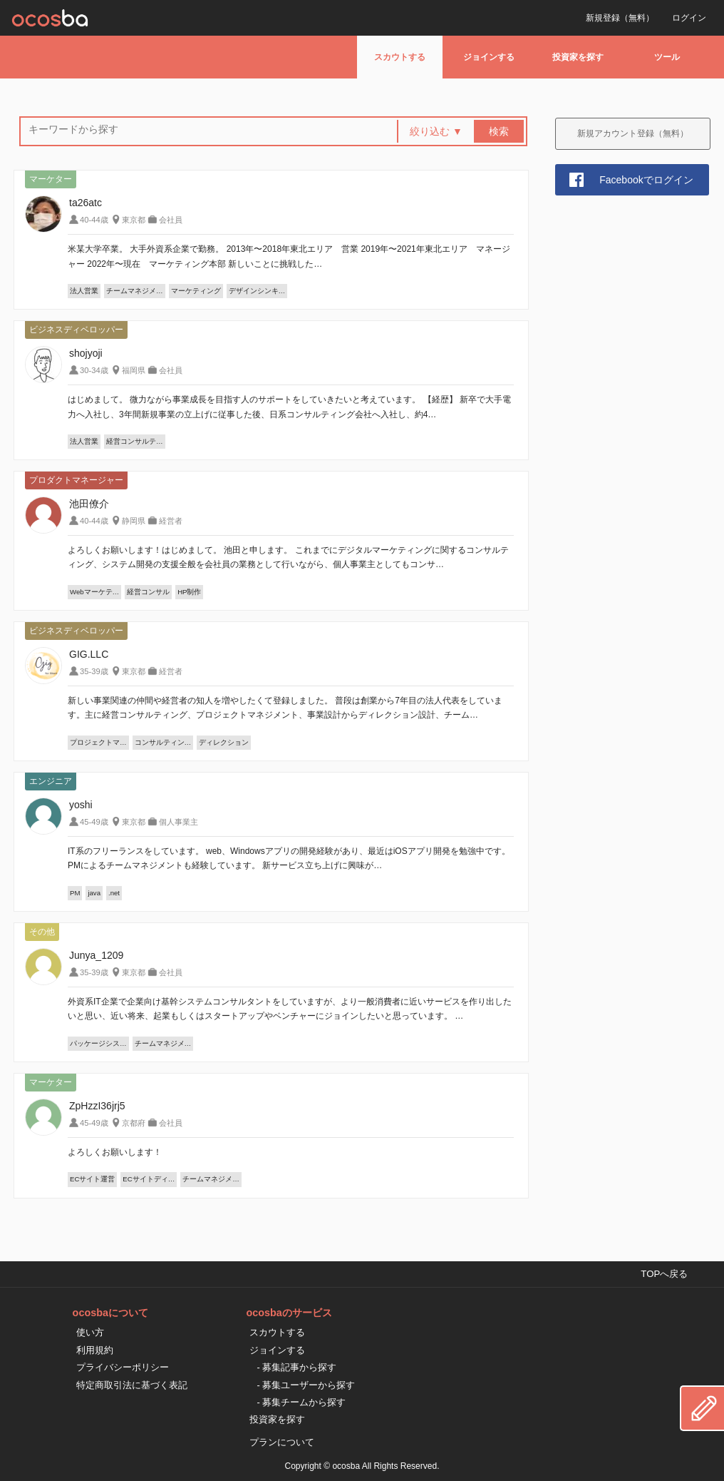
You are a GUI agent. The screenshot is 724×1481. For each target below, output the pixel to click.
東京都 (133, 219)
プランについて (281, 1442)
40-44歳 (94, 219)
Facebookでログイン (646, 179)
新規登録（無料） (620, 18)
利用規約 (94, 1350)
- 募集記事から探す (296, 1367)
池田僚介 (89, 503)
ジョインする (488, 57)
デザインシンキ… (257, 291)
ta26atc (85, 202)
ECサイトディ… (149, 1179)
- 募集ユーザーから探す (306, 1385)
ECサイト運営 (92, 1179)
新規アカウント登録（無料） (632, 133)
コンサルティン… (163, 742)
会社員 (170, 219)
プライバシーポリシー (122, 1367)
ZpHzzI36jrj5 (97, 1105)
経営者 (170, 520)
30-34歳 (94, 370)
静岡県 (133, 520)
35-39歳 (94, 671)
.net (114, 893)
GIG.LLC (88, 654)
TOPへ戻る (664, 1273)
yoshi (81, 804)
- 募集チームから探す (301, 1402)
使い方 (90, 1332)
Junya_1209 (96, 955)
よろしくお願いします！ (115, 1152)
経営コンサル (148, 592)
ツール (667, 57)
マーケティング (196, 291)
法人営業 (84, 291)
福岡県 (133, 370)
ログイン (689, 18)
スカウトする (399, 57)
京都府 (133, 1123)
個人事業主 (178, 822)
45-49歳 (94, 822)
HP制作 (189, 592)
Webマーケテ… (94, 592)
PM (75, 893)
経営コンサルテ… (134, 441)
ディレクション (224, 742)
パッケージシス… (98, 1043)
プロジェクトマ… (98, 742)
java (94, 893)
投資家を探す (578, 57)
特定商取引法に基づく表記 (131, 1385)
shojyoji (86, 353)
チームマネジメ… (134, 291)
